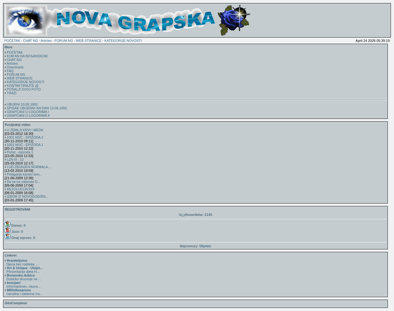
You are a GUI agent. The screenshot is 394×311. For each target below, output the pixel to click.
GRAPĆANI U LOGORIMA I (28, 112)
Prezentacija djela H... (24, 269)
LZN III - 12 (15, 159)
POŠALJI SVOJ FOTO (24, 89)
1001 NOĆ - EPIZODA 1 (25, 145)
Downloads (15, 67)
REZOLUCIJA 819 (20, 189)
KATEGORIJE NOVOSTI (123, 40)
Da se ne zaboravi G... (23, 182)
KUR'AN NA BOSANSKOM (27, 56)
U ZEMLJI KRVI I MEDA (25, 130)
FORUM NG (63, 40)
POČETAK (12, 40)
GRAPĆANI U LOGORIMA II (28, 115)
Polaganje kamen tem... (24, 174)
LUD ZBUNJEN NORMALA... (28, 167)
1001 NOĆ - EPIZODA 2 (25, 137)
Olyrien (205, 246)
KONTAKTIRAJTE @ (22, 85)
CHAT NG (30, 40)
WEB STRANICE (89, 40)
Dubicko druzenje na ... (23, 277)
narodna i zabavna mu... (24, 292)
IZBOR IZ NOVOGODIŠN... (27, 196)
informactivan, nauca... (23, 284)
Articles (46, 40)
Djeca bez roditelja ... (21, 262)
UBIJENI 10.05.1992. (22, 104)
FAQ (10, 71)
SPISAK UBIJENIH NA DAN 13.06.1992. (37, 108)
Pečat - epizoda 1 (20, 152)
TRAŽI (12, 93)
